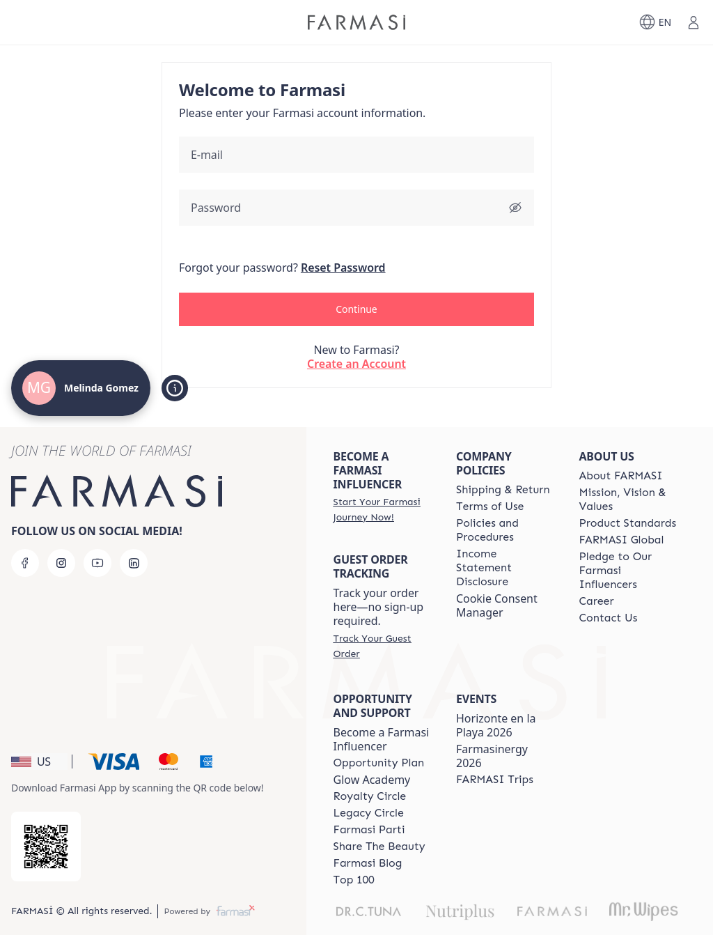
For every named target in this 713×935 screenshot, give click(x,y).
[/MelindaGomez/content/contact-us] (608, 618)
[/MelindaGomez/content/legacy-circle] (369, 813)
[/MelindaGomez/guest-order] (382, 646)
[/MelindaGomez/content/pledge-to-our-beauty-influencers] (628, 571)
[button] (356, 309)
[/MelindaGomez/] (356, 22)
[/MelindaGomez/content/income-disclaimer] (505, 568)
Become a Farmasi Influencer (382, 739)
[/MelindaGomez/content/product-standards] (628, 523)
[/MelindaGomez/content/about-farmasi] (621, 476)
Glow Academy (372, 780)
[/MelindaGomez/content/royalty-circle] (370, 796)
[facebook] (25, 563)
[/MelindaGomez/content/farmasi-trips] (494, 780)
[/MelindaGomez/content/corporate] (621, 540)
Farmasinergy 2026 (492, 756)
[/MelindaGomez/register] (382, 509)
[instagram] (61, 563)
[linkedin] (134, 563)
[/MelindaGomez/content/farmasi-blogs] (368, 863)
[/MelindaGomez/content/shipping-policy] (503, 490)
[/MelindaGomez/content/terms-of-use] (490, 506)
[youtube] (97, 563)
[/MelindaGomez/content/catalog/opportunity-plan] (379, 763)
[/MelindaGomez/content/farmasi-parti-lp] (369, 830)
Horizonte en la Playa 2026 (496, 725)
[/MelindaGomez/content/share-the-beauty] (379, 846)
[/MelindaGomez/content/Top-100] (354, 880)
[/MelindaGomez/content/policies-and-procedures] (505, 530)
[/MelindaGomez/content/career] (596, 601)
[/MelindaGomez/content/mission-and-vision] (628, 499)
